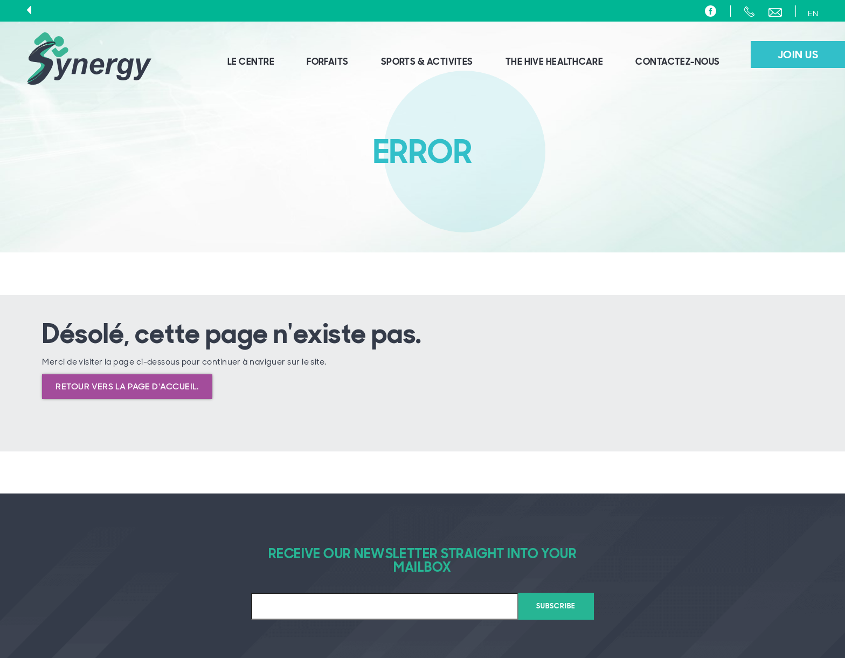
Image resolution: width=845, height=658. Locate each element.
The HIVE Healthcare (554, 61)
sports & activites (427, 61)
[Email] (384, 606)
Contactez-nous (677, 61)
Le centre (250, 61)
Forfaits (328, 61)
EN (813, 13)
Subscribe (556, 606)
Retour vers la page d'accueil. (127, 386)
